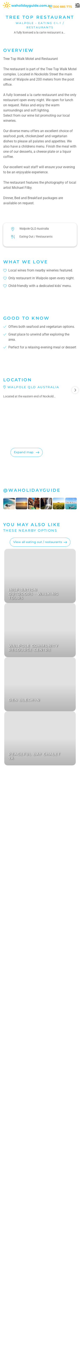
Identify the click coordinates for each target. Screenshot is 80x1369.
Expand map (24, 452)
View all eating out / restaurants (37, 542)
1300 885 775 (60, 7)
